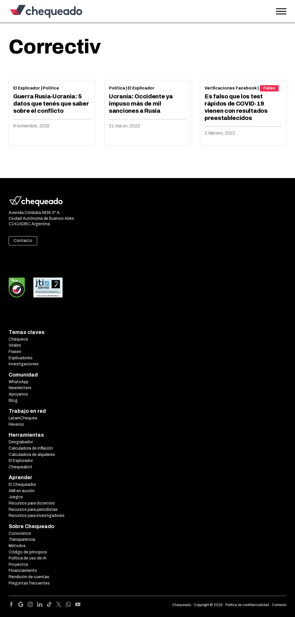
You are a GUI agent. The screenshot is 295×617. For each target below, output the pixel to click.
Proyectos (18, 564)
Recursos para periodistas (33, 509)
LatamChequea (23, 418)
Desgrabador (21, 442)
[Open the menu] (281, 11)
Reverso (16, 424)
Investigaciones (24, 364)
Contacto (23, 240)
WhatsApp (19, 382)
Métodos (17, 546)
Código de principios (28, 552)
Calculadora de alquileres (32, 454)
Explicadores (21, 358)
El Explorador (21, 461)
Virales (15, 345)
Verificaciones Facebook (231, 88)
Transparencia (22, 539)
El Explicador (26, 88)
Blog (13, 400)
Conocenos (20, 533)
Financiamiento (23, 570)
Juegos (16, 497)
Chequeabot (20, 467)
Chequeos (18, 339)
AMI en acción (22, 491)
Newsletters (20, 388)
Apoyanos (18, 394)
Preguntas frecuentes (29, 583)
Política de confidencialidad (247, 605)
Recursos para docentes (32, 503)
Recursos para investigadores (37, 515)
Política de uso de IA (27, 558)
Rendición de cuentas (29, 577)
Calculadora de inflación (31, 448)
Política (51, 88)
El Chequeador (22, 484)
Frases (15, 351)
